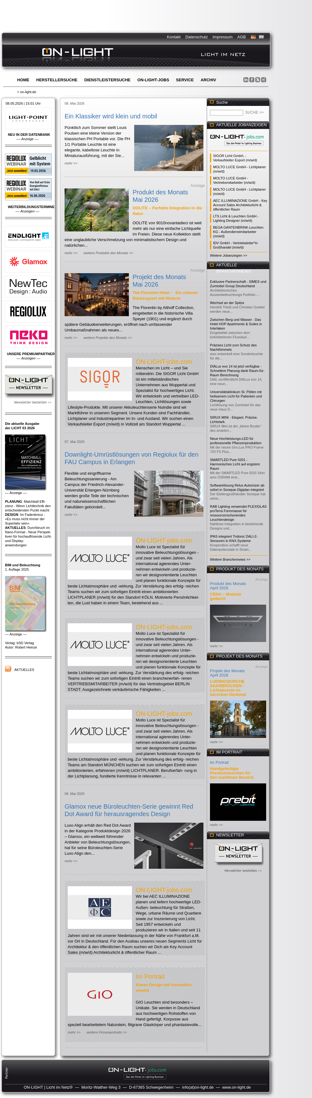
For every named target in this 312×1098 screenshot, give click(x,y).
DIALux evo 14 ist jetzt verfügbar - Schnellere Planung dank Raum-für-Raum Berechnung (237, 370)
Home (23, 80)
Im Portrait (150, 976)
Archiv (208, 80)
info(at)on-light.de (198, 1087)
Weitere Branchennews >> (230, 559)
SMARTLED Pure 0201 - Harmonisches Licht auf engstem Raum (235, 464)
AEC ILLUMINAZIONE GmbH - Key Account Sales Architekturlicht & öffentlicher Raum (240, 205)
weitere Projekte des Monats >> (108, 338)
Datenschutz (196, 37)
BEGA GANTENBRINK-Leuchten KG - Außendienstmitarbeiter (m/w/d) (238, 232)
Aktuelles (24, 670)
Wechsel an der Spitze (227, 303)
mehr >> (71, 163)
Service (185, 80)
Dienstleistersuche (107, 80)
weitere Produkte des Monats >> (108, 253)
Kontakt (174, 37)
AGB (241, 37)
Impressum (222, 37)
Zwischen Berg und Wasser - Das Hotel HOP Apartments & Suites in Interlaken (236, 324)
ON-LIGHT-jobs (153, 80)
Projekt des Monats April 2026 (227, 672)
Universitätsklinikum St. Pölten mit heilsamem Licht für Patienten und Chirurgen (236, 396)
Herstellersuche (56, 80)
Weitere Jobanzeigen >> (228, 255)
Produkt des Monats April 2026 (228, 585)
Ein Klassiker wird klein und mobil (111, 116)
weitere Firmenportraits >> (107, 1032)
